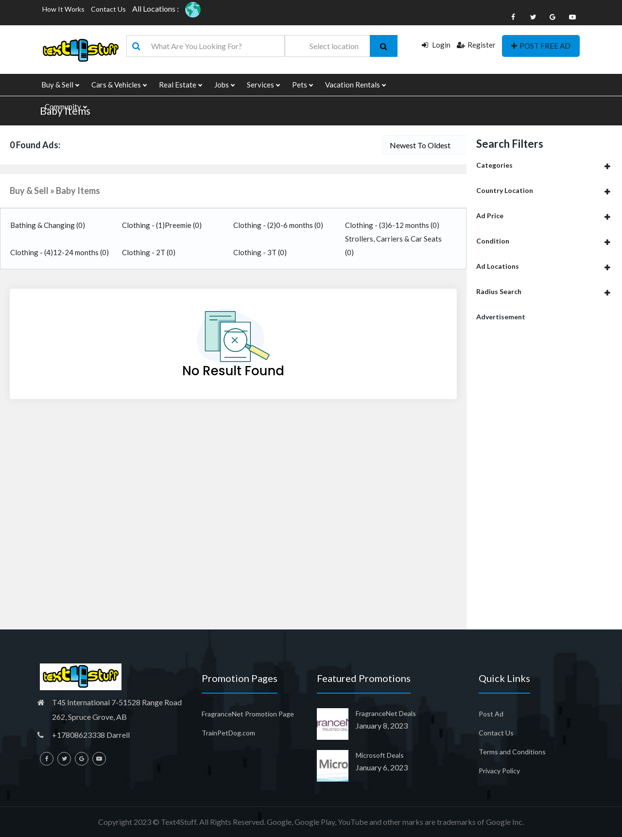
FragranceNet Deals (386, 713)
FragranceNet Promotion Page (248, 714)
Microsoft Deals (380, 755)
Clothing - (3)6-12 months (392, 225)
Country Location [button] (504, 190)
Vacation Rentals (355, 85)
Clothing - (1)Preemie (162, 225)
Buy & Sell (60, 85)
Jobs (224, 85)
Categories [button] (494, 165)
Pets (302, 85)
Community (65, 107)
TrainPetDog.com (228, 733)
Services (263, 85)
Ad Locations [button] (497, 266)
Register (476, 44)
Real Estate (180, 85)
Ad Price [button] (489, 215)
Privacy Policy (499, 771)
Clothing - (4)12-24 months (59, 252)
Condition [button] (492, 241)
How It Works (63, 9)
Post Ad (491, 714)
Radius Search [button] (498, 291)
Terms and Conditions (512, 752)
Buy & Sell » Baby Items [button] (55, 190)
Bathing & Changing (47, 225)
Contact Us (108, 9)
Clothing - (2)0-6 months (278, 225)
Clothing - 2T (148, 252)
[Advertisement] (544, 479)
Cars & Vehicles (118, 85)
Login (436, 44)
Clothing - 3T (260, 252)
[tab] (544, 165)
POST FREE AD (540, 45)
